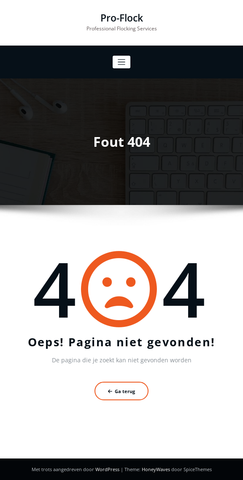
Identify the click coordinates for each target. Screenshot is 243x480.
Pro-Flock (121, 17)
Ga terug (121, 391)
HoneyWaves (156, 469)
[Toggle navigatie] (122, 62)
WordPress (108, 469)
